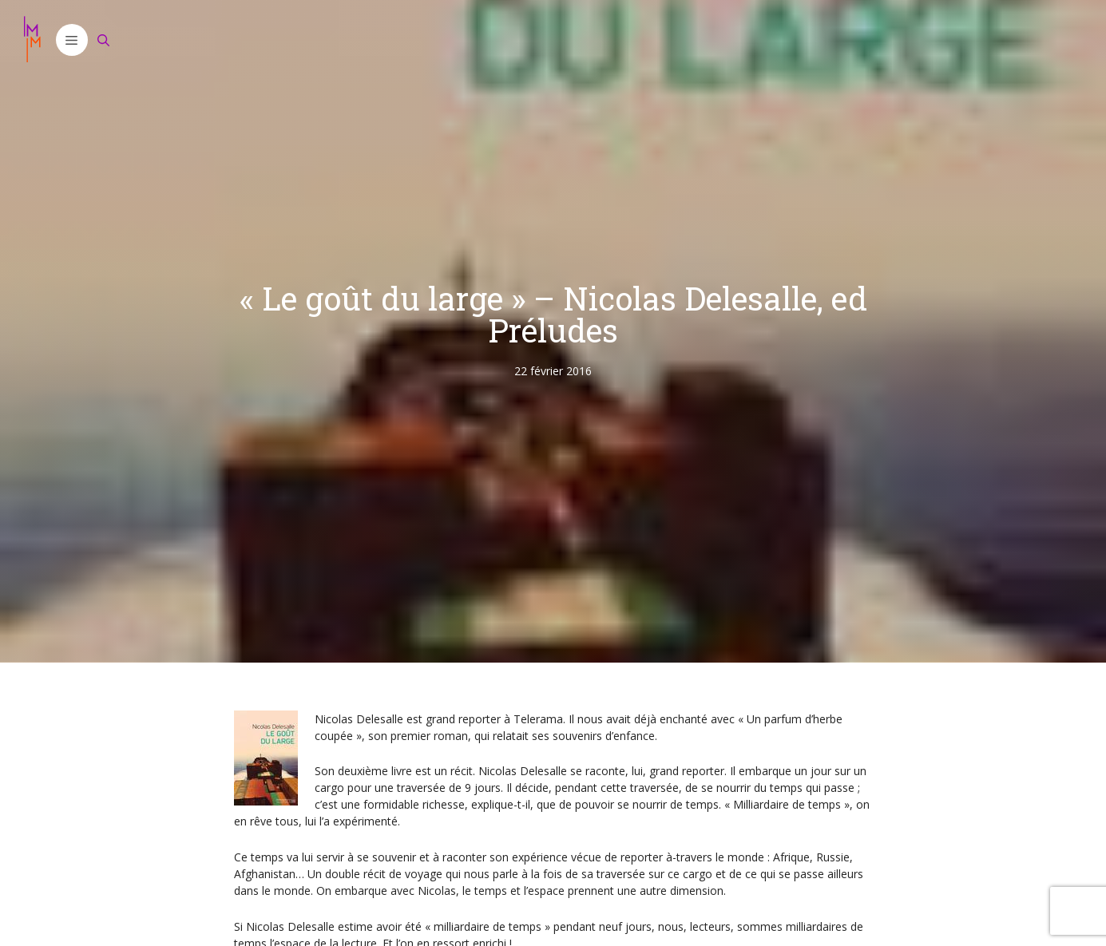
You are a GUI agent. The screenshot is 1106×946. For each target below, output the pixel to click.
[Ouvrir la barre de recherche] (104, 40)
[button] (72, 40)
